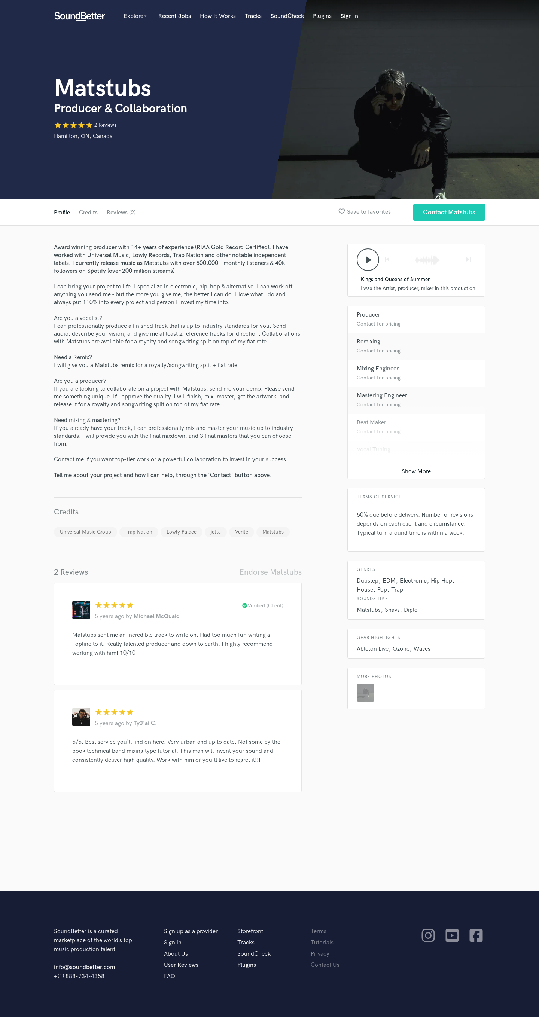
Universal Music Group (85, 532)
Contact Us (325, 965)
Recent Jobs (174, 16)
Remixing (368, 341)
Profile (62, 212)
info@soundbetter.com (84, 967)
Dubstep (367, 580)
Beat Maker (371, 422)
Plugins (322, 16)
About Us (176, 954)
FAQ (169, 976)
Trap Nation (138, 532)
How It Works (218, 16)
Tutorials (322, 942)
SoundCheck (287, 16)
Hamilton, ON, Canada (83, 136)
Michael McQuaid (157, 616)
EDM (389, 580)
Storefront (250, 931)
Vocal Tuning (373, 449)
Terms (318, 931)
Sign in (349, 16)
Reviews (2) (121, 212)
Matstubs (273, 532)
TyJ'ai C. (145, 723)
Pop (382, 589)
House (365, 589)
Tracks (253, 16)
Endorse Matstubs (270, 572)
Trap (397, 589)
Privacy (320, 954)
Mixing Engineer (378, 368)
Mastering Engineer (382, 395)
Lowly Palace (182, 532)
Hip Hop (441, 580)
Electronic (413, 580)
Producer (368, 314)
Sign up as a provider (191, 931)
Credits (88, 212)
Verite (241, 532)
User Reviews (181, 965)
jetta (216, 532)
